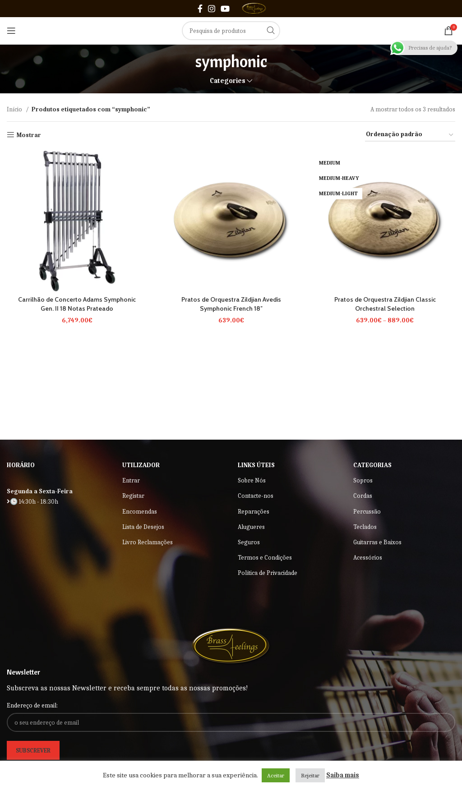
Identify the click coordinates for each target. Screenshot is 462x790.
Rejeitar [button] (310, 775)
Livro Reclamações (147, 542)
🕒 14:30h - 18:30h (32, 501)
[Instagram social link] (211, 8)
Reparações (253, 511)
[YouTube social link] (225, 8)
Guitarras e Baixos (377, 542)
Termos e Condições (265, 557)
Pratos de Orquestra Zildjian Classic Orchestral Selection (385, 303)
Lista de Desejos (143, 527)
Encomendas (139, 511)
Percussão (367, 511)
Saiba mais (342, 775)
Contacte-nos (255, 496)
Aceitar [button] (275, 775)
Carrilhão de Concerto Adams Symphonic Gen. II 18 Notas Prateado (77, 303)
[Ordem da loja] (410, 135)
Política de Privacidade (267, 573)
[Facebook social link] (200, 8)
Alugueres (251, 527)
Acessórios (367, 557)
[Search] (231, 30)
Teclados (365, 527)
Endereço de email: (32, 705)
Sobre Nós (252, 480)
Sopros (363, 480)
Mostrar (29, 134)
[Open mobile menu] (11, 31)
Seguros (249, 542)
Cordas (362, 496)
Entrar (131, 480)
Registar (133, 496)
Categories (227, 81)
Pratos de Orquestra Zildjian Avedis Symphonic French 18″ (231, 303)
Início (15, 109)
